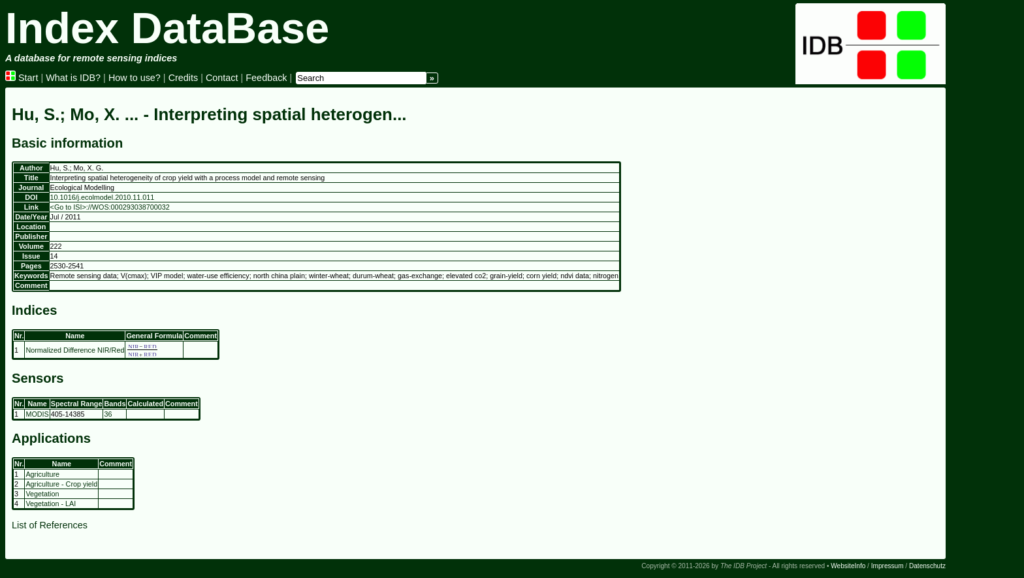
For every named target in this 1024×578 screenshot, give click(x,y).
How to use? (134, 77)
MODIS (36, 414)
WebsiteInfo (848, 566)
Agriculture (42, 474)
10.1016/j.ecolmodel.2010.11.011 (102, 197)
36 (108, 414)
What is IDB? (73, 77)
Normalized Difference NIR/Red (74, 350)
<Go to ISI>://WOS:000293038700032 (110, 207)
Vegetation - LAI (50, 503)
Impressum (887, 566)
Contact (222, 77)
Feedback (266, 77)
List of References (50, 525)
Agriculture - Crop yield (61, 484)
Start (21, 77)
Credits (183, 77)
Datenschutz (927, 566)
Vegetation (42, 494)
